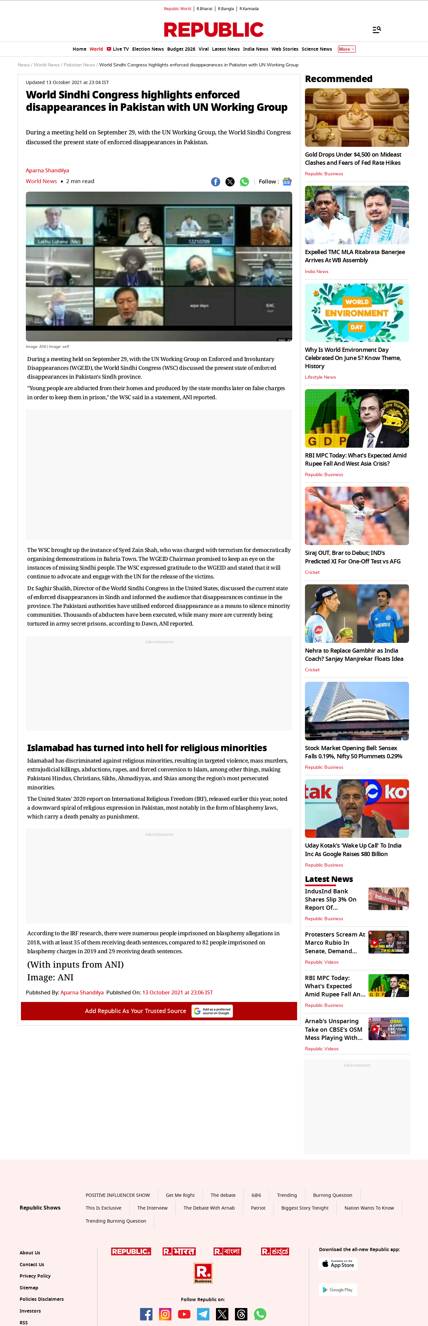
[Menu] (373, 29)
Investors (30, 1311)
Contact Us (32, 1264)
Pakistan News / (81, 65)
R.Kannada (249, 9)
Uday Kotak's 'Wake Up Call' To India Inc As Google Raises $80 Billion (353, 849)
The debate (223, 1195)
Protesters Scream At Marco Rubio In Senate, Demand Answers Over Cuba (335, 947)
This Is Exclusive (103, 1208)
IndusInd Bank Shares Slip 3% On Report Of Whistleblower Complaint (331, 908)
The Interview (152, 1208)
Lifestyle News (320, 377)
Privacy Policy (35, 1276)
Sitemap (29, 1287)
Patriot (258, 1208)
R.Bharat (204, 9)
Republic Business (324, 174)
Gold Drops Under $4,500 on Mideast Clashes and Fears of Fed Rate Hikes (353, 158)
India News (317, 271)
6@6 (256, 1195)
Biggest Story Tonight (305, 1208)
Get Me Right (180, 1195)
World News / (48, 65)
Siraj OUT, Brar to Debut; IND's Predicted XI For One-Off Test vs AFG (353, 557)
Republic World (177, 9)
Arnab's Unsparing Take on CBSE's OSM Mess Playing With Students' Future (334, 1033)
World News (41, 181)
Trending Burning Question (116, 1221)
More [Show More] (347, 49)
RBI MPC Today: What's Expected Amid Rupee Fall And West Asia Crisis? (355, 459)
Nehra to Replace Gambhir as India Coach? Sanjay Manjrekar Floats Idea (354, 654)
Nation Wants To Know (369, 1208)
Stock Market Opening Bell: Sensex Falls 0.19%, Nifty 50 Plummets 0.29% (353, 752)
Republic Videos (322, 962)
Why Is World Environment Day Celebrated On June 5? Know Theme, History (353, 358)
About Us (30, 1252)
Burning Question (332, 1195)
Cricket (312, 572)
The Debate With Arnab (209, 1208)
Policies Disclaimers (42, 1299)
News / (25, 65)
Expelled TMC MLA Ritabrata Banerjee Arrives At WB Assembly (355, 256)
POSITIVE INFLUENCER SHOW (118, 1195)
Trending (287, 1195)
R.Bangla (226, 9)
